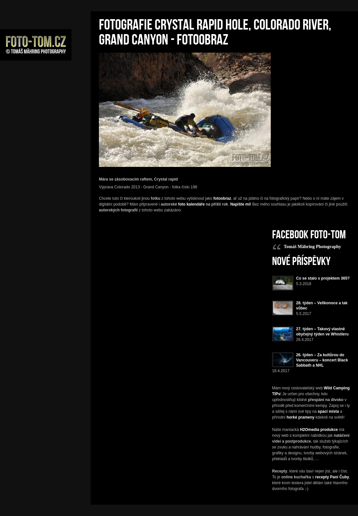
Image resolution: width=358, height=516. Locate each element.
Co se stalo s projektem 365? (323, 278)
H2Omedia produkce (319, 429)
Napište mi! (240, 204)
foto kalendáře (191, 204)
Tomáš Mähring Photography (312, 246)
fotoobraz (222, 198)
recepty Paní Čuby (332, 477)
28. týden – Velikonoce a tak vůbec (322, 305)
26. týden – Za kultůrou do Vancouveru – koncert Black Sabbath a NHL (322, 360)
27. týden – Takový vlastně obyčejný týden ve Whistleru (322, 331)
